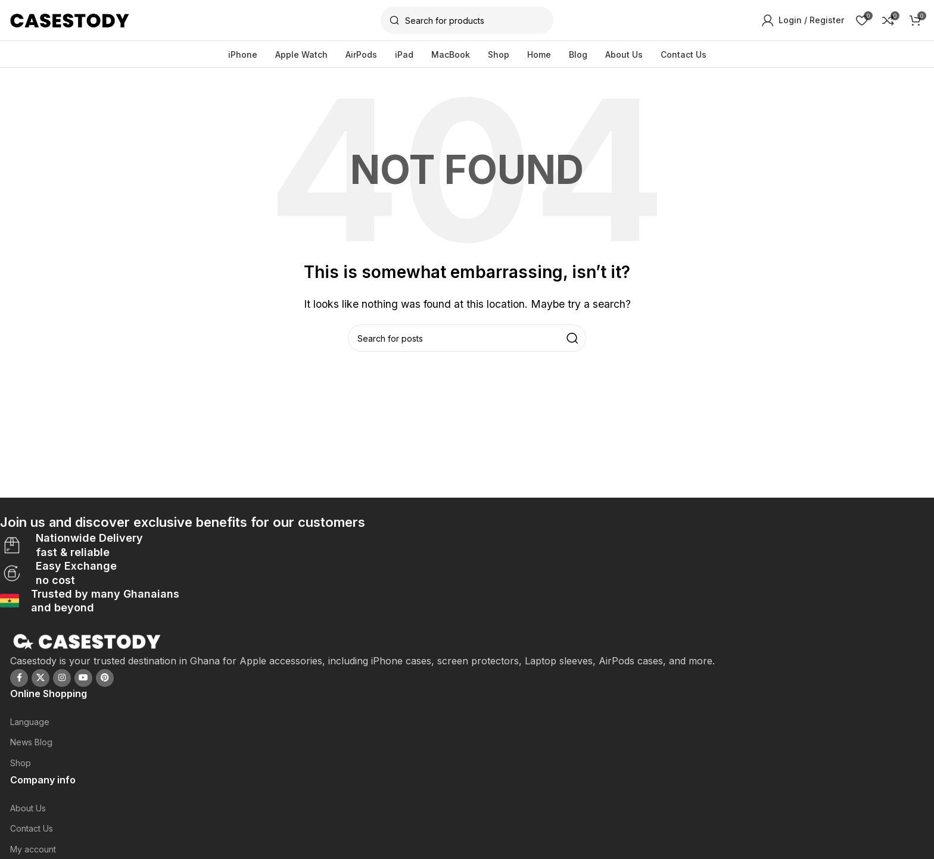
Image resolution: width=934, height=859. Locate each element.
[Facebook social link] (19, 677)
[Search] (467, 21)
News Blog (31, 742)
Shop (20, 762)
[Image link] (87, 640)
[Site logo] (69, 20)
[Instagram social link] (62, 677)
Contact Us (31, 828)
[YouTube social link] (83, 677)
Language (29, 722)
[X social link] (40, 677)
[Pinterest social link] (105, 677)
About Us (28, 808)
